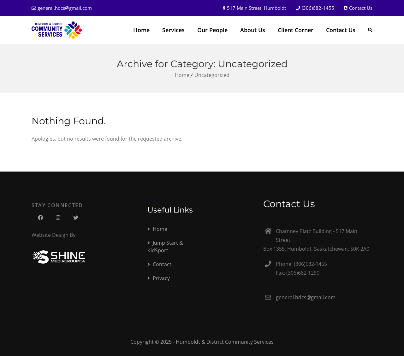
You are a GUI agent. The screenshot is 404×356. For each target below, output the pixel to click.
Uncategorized (211, 75)
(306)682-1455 (318, 8)
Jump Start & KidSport (165, 246)
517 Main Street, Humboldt (256, 8)
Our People (212, 30)
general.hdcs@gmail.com (65, 8)
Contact (159, 264)
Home (141, 30)
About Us (252, 30)
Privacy (158, 278)
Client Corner (295, 30)
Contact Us (360, 8)
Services (173, 30)
